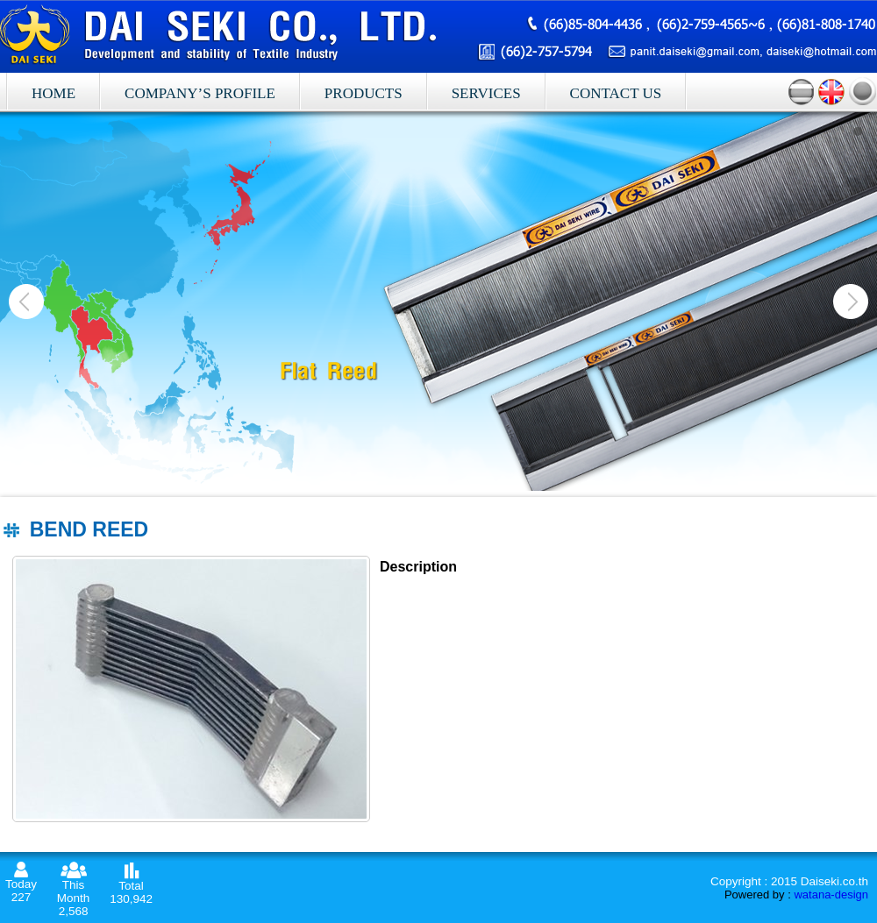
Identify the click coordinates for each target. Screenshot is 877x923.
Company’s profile (200, 93)
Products (363, 93)
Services (486, 93)
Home (53, 93)
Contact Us (616, 93)
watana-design (831, 894)
